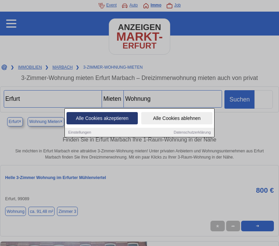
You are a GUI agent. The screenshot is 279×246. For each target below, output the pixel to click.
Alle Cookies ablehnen (177, 118)
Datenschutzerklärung (192, 133)
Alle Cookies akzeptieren (102, 118)
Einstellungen (79, 133)
